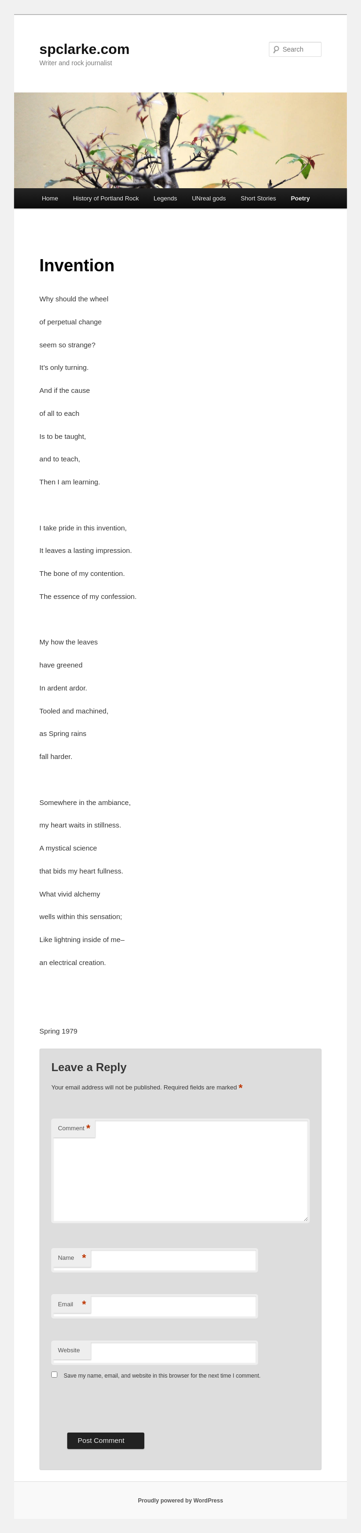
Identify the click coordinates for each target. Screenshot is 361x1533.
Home (50, 198)
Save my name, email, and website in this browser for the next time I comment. (162, 1375)
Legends (165, 198)
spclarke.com (84, 49)
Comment (74, 1128)
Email (72, 1304)
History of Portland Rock (106, 198)
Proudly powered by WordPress (180, 1500)
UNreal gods (209, 198)
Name (72, 1258)
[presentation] (122, 1405)
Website (69, 1350)
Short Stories (258, 198)
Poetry (300, 198)
